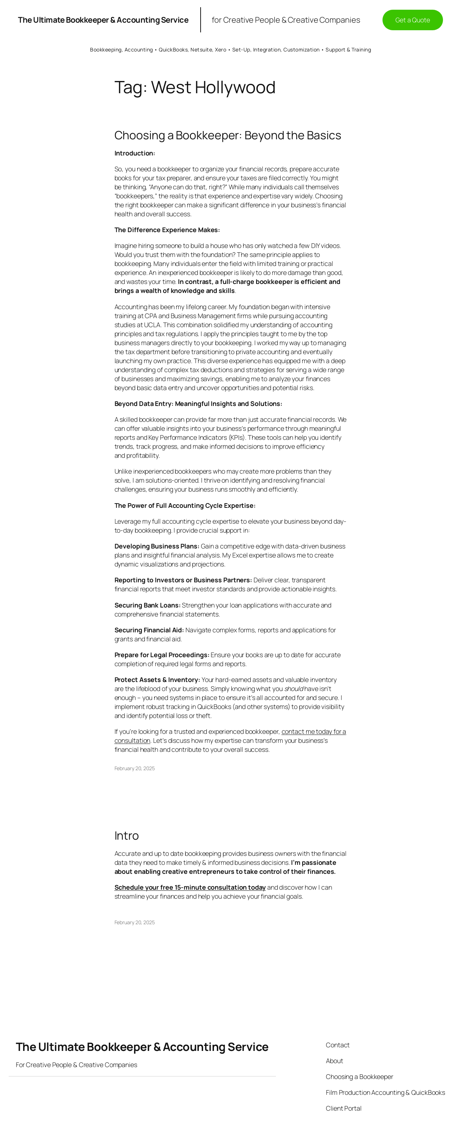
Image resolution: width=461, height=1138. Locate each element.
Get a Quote (412, 19)
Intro (127, 835)
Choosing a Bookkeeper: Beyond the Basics (228, 135)
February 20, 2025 (135, 768)
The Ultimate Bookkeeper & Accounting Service (103, 19)
